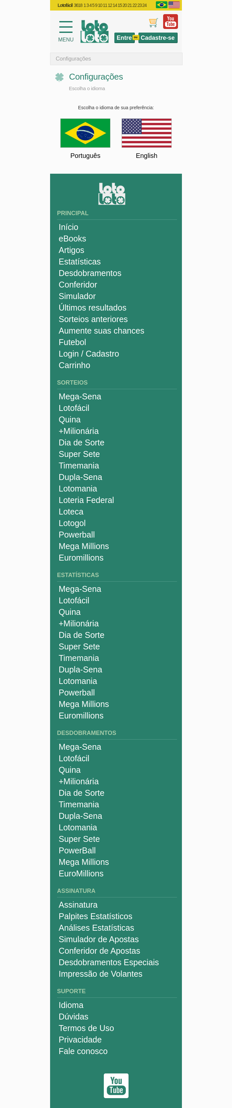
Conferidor (78, 284)
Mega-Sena (80, 396)
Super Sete (79, 454)
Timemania (79, 465)
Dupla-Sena (80, 477)
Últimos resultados (93, 307)
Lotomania (78, 488)
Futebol (72, 342)
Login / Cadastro (89, 353)
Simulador (77, 296)
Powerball (77, 534)
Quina (70, 419)
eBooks (72, 238)
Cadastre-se (158, 38)
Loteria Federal (86, 500)
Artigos (71, 250)
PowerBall (77, 850)
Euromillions (81, 557)
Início (68, 227)
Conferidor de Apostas (99, 950)
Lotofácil (74, 408)
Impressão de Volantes (100, 973)
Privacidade (80, 1039)
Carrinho (74, 365)
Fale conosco (83, 1051)
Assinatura (78, 904)
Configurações (73, 59)
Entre (124, 38)
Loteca (71, 511)
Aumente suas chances (101, 330)
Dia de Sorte (81, 442)
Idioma (71, 1005)
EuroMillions (81, 873)
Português (85, 155)
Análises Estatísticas (96, 927)
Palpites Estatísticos (95, 916)
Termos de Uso (86, 1028)
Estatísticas (80, 261)
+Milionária (79, 431)
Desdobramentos (90, 273)
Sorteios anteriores (93, 319)
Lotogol (72, 523)
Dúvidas (73, 1016)
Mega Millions (84, 546)
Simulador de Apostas (99, 939)
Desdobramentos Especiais (109, 962)
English (147, 155)
